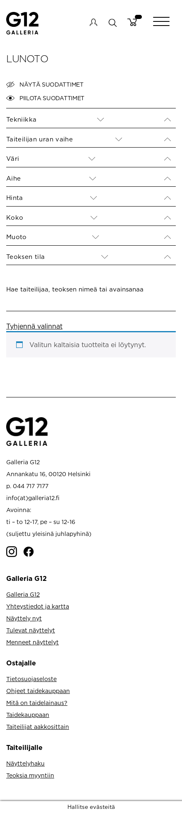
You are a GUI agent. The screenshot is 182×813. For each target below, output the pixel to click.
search (112, 22)
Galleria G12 (23, 594)
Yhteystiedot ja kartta (37, 606)
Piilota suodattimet (45, 98)
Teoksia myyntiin (30, 775)
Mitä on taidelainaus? (36, 703)
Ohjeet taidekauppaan (38, 691)
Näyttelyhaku (25, 763)
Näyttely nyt (24, 618)
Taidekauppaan (27, 715)
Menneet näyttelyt (32, 642)
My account (93, 22)
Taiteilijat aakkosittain (37, 727)
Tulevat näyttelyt (30, 630)
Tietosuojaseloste (31, 679)
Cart (132, 22)
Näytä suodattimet (45, 84)
